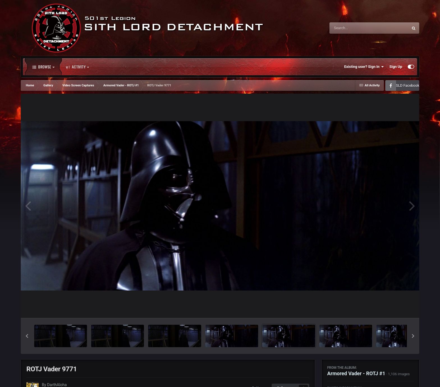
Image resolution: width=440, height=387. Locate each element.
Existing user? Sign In (364, 66)
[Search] (354, 28)
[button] (27, 336)
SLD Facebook (407, 85)
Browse (43, 66)
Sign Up (395, 66)
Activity (77, 66)
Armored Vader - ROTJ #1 (356, 373)
